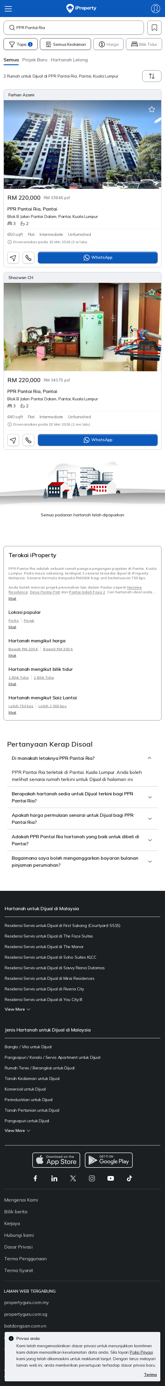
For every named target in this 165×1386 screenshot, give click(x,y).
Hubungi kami (19, 1235)
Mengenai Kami (21, 1200)
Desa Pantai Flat (45, 592)
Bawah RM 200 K (23, 649)
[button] (11, 59)
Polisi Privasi (141, 1352)
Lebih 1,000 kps (52, 706)
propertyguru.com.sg (25, 1314)
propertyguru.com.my (26, 1302)
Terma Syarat (18, 1270)
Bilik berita (15, 1211)
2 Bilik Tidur (44, 677)
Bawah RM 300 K (58, 649)
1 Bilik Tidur (19, 677)
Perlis (14, 620)
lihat (12, 598)
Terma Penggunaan (25, 1258)
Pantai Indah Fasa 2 (87, 592)
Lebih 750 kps (21, 706)
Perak (29, 620)
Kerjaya (12, 1223)
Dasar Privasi (18, 1247)
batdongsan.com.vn (25, 1326)
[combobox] (80, 27)
